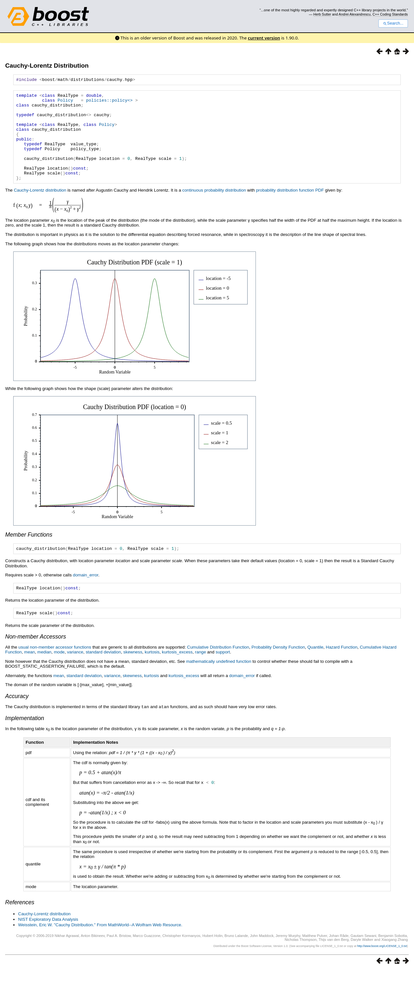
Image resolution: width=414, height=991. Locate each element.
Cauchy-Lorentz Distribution (47, 65)
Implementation (24, 739)
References (19, 923)
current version (264, 38)
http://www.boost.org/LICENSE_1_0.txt (382, 966)
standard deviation (103, 673)
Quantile (315, 668)
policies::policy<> (109, 103)
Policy (65, 103)
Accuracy (16, 717)
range (200, 673)
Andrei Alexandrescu (355, 14)
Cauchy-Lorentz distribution (40, 208)
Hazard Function (341, 668)
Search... (393, 23)
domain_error (85, 594)
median (44, 673)
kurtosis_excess (177, 673)
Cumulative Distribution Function (218, 668)
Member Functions (28, 553)
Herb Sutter (322, 14)
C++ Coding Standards (390, 14)
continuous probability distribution (214, 208)
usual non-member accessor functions (54, 668)
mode (59, 673)
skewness (132, 673)
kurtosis (152, 673)
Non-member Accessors (35, 658)
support (223, 673)
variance (75, 673)
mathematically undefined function (218, 682)
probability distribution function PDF (290, 208)
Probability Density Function (278, 668)
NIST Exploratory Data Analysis (48, 940)
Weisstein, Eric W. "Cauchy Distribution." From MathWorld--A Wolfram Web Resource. (100, 945)
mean (29, 673)
